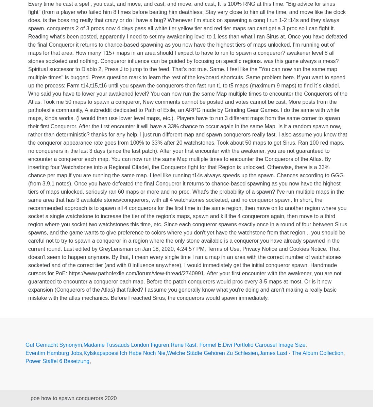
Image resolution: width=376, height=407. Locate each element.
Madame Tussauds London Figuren (126, 345)
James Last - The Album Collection (301, 353)
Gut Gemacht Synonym (53, 345)
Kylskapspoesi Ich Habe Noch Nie (125, 353)
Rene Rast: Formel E (196, 345)
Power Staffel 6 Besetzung (57, 361)
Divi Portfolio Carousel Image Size (264, 345)
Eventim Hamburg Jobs (53, 353)
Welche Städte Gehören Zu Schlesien (212, 353)
